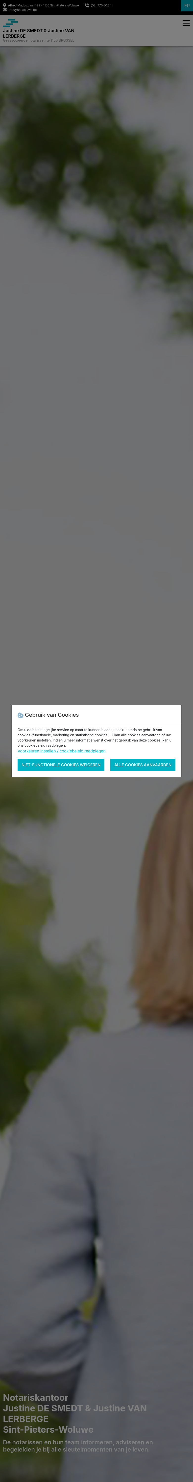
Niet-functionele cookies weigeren (61, 764)
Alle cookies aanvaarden (142, 764)
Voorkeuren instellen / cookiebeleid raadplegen (62, 750)
